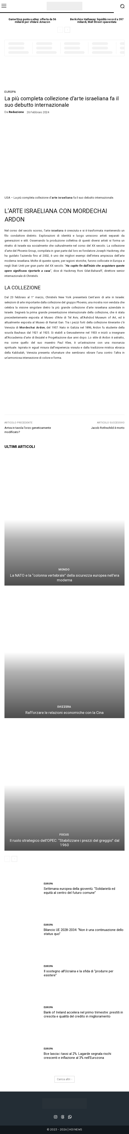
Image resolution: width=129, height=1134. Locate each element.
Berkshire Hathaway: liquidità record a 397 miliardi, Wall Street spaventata (96, 21)
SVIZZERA (64, 706)
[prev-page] (60, 30)
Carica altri (64, 1079)
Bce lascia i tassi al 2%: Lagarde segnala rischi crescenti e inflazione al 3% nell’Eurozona (77, 1056)
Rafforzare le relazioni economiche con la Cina (64, 712)
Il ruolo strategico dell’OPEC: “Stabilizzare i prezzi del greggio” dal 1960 (64, 842)
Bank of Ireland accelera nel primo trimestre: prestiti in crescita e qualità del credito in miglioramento (83, 1014)
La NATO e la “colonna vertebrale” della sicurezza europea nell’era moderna (64, 577)
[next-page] (67, 30)
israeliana (57, 230)
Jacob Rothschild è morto (108, 427)
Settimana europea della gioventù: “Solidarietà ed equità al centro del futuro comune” (79, 891)
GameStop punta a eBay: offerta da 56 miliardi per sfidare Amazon (32, 21)
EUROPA (10, 91)
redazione (16, 112)
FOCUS (64, 834)
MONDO (63, 569)
